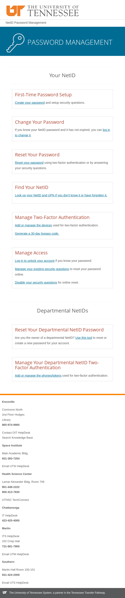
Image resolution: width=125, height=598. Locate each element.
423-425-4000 (11, 520)
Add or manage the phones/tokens (38, 375)
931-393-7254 (11, 458)
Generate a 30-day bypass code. (37, 233)
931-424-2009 (11, 574)
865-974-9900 (11, 424)
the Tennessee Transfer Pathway (86, 592)
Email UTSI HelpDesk (15, 466)
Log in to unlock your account (35, 260)
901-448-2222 (11, 487)
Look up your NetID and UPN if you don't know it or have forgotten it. (61, 195)
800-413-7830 (11, 492)
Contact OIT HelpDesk (16, 432)
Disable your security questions (36, 282)
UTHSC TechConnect (15, 499)
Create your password (30, 102)
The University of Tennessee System (30, 592)
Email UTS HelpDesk (15, 582)
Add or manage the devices (33, 225)
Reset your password (29, 162)
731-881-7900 (11, 546)
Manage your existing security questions (42, 269)
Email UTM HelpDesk (15, 554)
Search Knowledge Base (17, 437)
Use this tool (83, 337)
